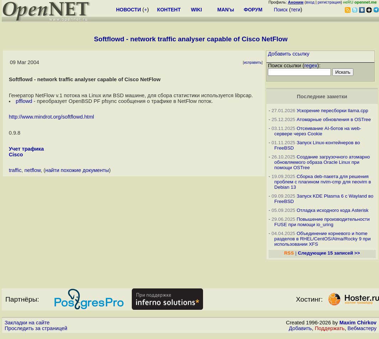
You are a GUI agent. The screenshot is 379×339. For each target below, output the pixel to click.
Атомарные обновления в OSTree (334, 119)
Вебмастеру (362, 328)
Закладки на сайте (27, 322)
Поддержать (330, 328)
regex (310, 65)
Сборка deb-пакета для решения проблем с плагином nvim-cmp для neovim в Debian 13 (322, 182)
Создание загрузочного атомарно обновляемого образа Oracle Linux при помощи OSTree (322, 162)
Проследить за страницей (36, 328)
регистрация (329, 2)
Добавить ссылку (289, 54)
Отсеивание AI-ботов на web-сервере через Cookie (317, 131)
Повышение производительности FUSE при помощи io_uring (322, 222)
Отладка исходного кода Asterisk (333, 210)
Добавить (300, 328)
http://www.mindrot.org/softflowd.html (51, 117)
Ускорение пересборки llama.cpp (332, 110)
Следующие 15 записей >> (329, 253)
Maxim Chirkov (358, 322)
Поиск (281, 9)
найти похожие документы (77, 170)
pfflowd (24, 101)
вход (310, 2)
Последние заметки (322, 96)
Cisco (16, 154)
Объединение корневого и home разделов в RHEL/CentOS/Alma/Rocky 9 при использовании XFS (322, 239)
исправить (253, 62)
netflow (32, 170)
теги (295, 9)
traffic (15, 170)
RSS (289, 253)
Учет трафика (26, 149)
